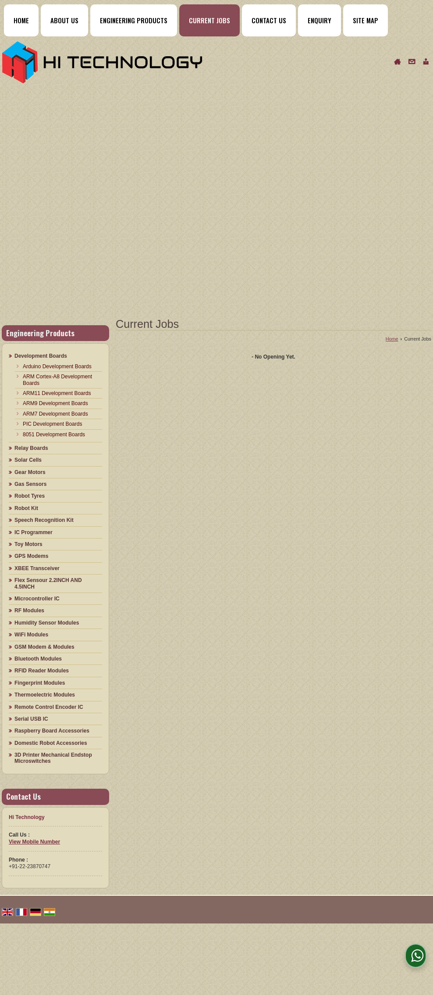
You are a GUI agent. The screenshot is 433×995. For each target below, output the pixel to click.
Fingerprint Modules (39, 683)
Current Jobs (209, 20)
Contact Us (269, 20)
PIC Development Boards (52, 424)
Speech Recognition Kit (44, 520)
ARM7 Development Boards (55, 414)
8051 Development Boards (54, 434)
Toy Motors (28, 544)
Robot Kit (26, 508)
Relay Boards (31, 448)
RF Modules (29, 610)
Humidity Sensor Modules (46, 623)
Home (21, 20)
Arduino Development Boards (57, 366)
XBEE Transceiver (37, 568)
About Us (64, 20)
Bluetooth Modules (38, 659)
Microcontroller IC (37, 599)
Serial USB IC (31, 719)
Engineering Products (133, 20)
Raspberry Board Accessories (51, 731)
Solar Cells (28, 460)
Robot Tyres (29, 496)
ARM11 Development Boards (57, 393)
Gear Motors (30, 472)
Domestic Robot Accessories (50, 743)
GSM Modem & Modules (44, 647)
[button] (34, 842)
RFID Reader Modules (41, 671)
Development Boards (40, 356)
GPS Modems (31, 556)
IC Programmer (33, 532)
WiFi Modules (31, 635)
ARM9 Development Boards (55, 403)
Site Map (365, 20)
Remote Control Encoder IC (48, 707)
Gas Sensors (30, 484)
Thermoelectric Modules (44, 695)
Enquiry (319, 20)
